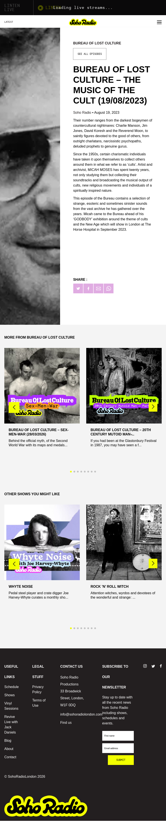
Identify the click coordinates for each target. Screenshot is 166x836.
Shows (9, 695)
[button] (153, 407)
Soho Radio (82, 112)
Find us (66, 722)
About (8, 749)
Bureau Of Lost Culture (97, 43)
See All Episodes (90, 54)
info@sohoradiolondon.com (81, 714)
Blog (7, 740)
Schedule (11, 687)
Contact (10, 757)
